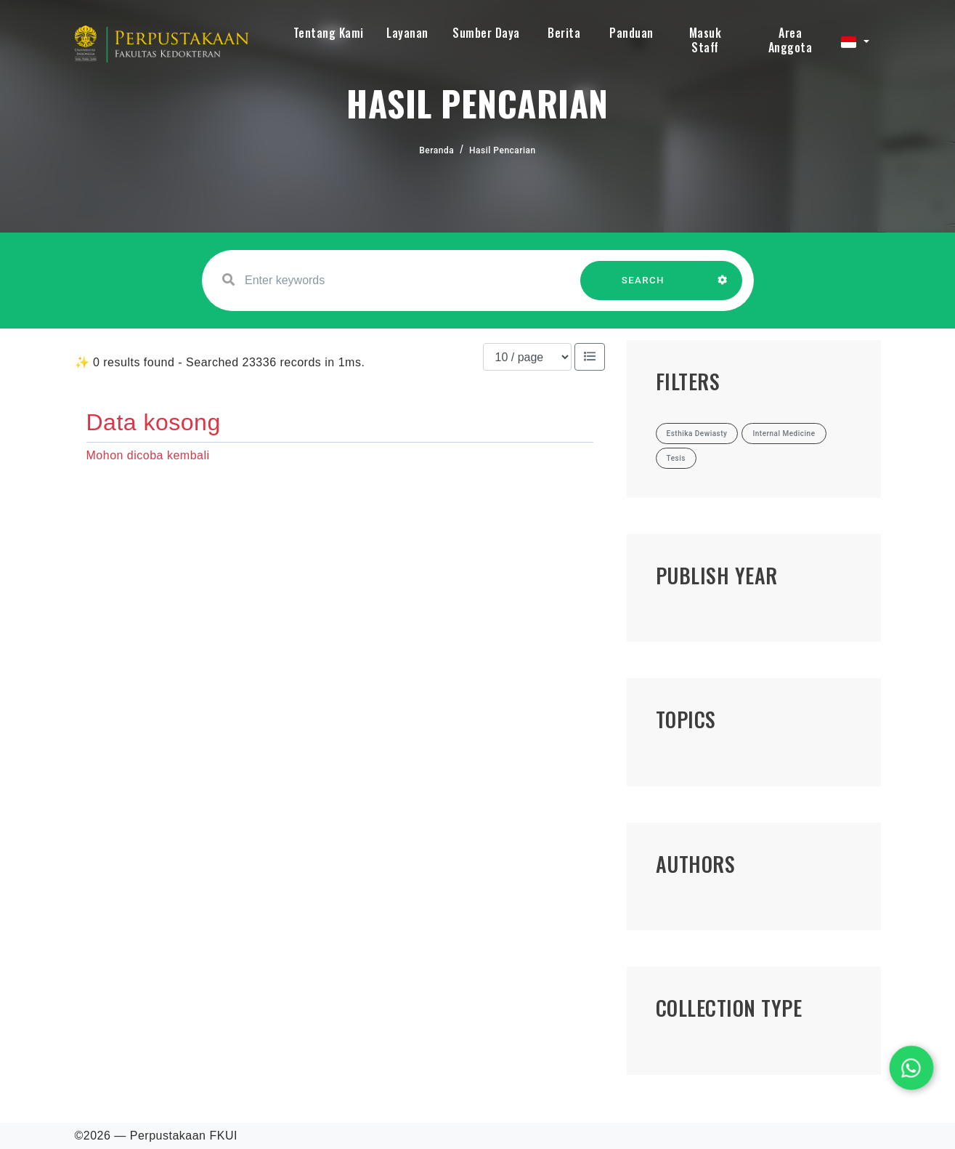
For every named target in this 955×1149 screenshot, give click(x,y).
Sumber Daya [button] (486, 32)
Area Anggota (790, 40)
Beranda (436, 150)
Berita (564, 32)
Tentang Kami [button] (328, 32)
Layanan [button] (407, 32)
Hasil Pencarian (502, 150)
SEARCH (642, 287)
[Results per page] (527, 357)
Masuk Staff (705, 40)
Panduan (631, 32)
